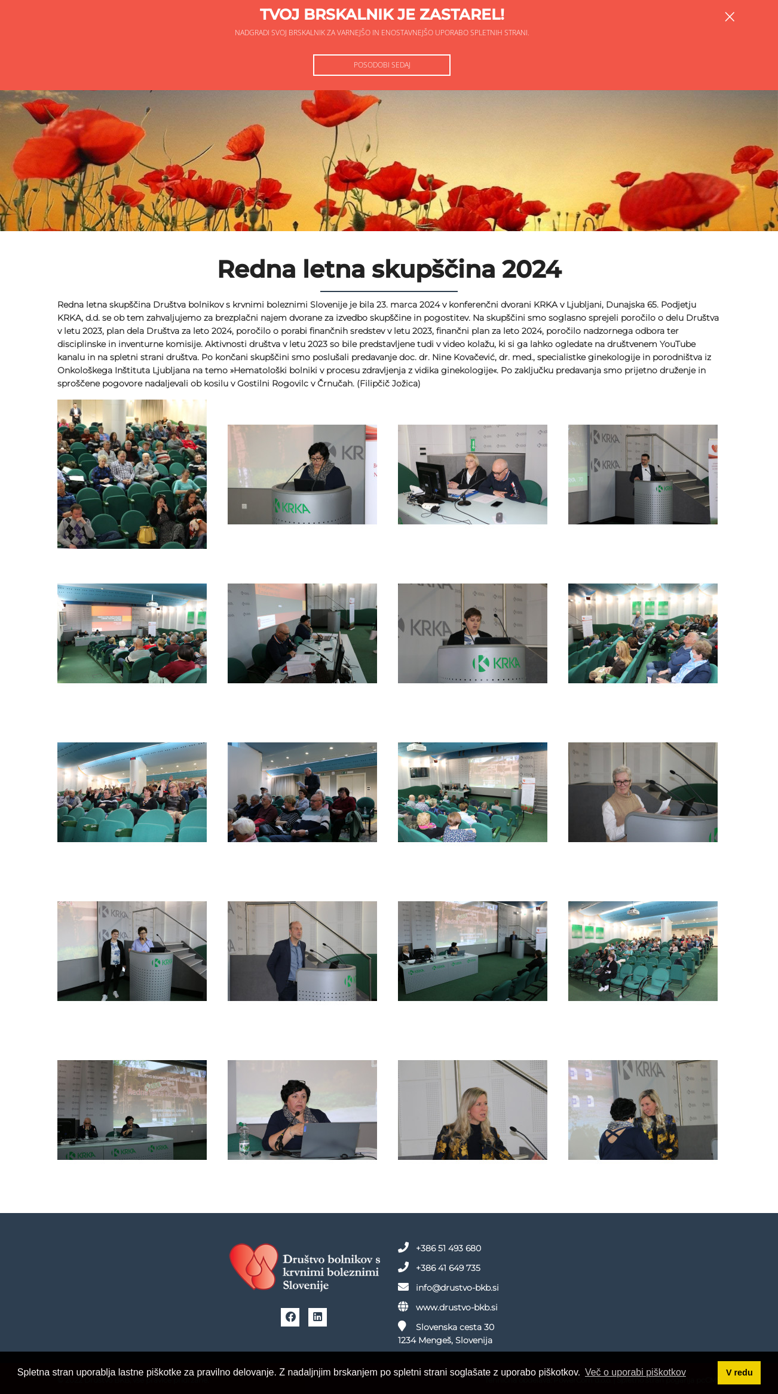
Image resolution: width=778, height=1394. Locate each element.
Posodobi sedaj (382, 65)
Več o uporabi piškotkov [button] (635, 1372)
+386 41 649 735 (439, 1267)
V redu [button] (739, 1372)
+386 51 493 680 (439, 1248)
